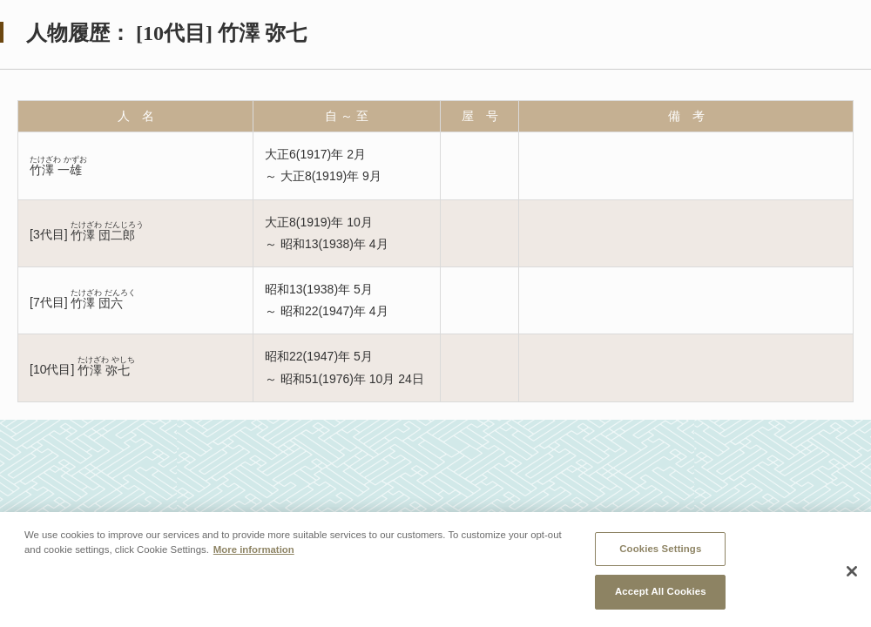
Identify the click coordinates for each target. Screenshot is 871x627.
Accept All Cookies (660, 592)
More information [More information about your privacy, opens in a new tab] (253, 549)
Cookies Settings (660, 548)
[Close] (852, 572)
